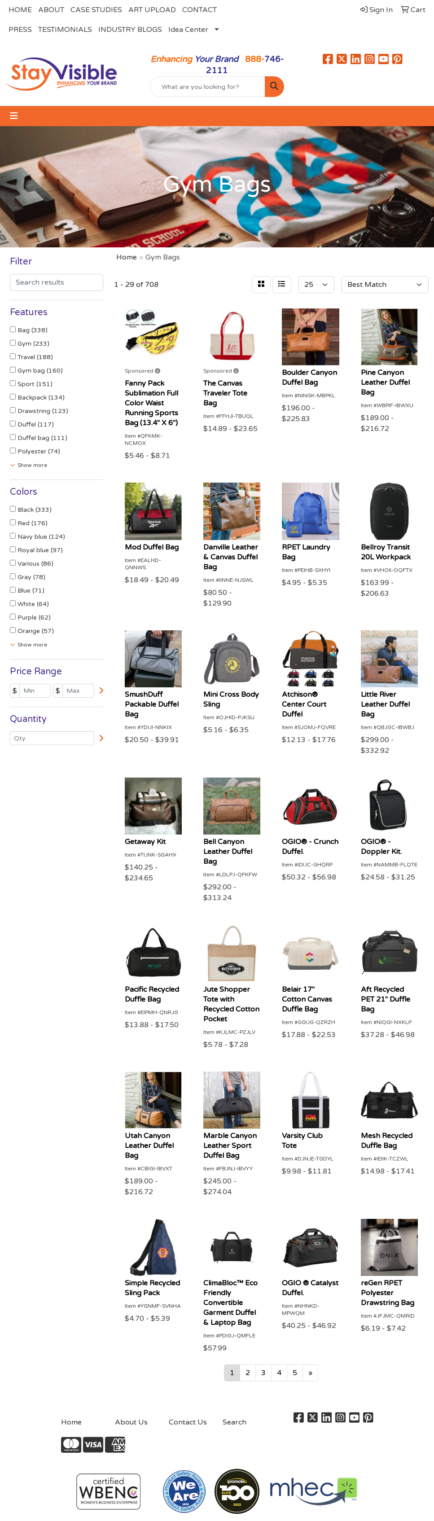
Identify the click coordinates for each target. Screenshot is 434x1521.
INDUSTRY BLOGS (130, 29)
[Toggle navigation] (13, 116)
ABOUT (51, 9)
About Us (131, 1422)
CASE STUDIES (96, 9)
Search (234, 1422)
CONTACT (199, 9)
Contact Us (188, 1422)
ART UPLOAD (152, 9)
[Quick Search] (207, 86)
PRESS (20, 29)
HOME (20, 9)
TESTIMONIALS (65, 29)
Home (71, 1422)
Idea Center (188, 29)
